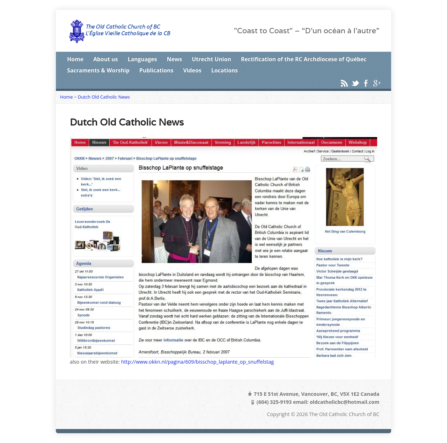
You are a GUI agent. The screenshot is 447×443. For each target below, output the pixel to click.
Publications (156, 70)
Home (75, 59)
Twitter (355, 83)
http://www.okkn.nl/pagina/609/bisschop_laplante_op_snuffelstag (197, 361)
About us (105, 59)
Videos (192, 70)
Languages (142, 59)
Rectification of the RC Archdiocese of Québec (304, 59)
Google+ (377, 83)
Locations (224, 70)
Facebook (366, 83)
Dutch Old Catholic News (104, 97)
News (174, 59)
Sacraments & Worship (98, 70)
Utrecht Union (211, 59)
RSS (344, 83)
